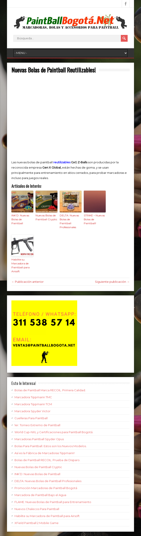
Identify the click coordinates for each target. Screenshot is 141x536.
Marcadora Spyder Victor (32, 411)
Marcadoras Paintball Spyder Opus (39, 439)
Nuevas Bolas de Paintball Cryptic (46, 217)
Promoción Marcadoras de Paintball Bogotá (45, 488)
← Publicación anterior (27, 281)
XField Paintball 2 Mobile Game (36, 523)
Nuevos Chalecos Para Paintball (36, 509)
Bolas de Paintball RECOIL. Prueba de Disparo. (47, 460)
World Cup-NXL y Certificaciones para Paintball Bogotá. (53, 432)
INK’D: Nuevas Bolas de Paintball (20, 219)
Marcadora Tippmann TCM (33, 404)
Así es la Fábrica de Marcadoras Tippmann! (44, 453)
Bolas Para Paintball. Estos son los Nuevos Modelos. (50, 446)
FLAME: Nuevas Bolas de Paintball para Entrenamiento (52, 502)
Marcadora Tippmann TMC (33, 397)
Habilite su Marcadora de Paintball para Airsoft (20, 265)
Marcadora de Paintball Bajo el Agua (40, 495)
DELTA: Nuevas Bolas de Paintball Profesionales (69, 221)
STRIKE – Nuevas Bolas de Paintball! (94, 219)
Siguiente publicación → (112, 281)
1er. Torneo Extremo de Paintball (37, 425)
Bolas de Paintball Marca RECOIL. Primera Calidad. (50, 390)
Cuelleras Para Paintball (31, 418)
